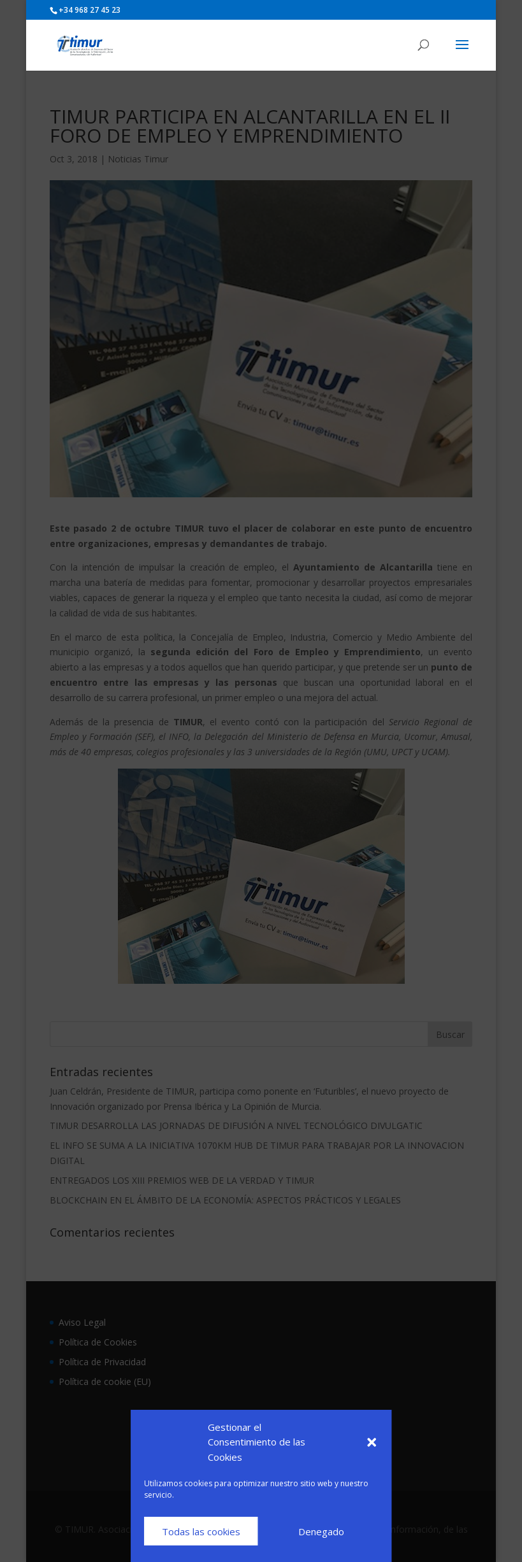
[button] (371, 1442)
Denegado (321, 1531)
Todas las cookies (201, 1531)
